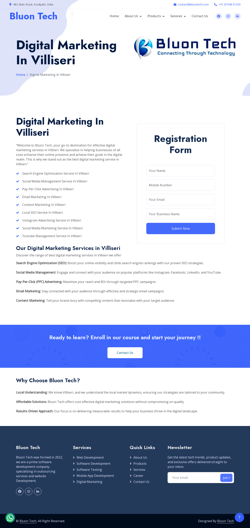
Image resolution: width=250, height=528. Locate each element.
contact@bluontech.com (193, 4)
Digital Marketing (89, 482)
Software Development (93, 463)
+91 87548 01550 (230, 4)
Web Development (90, 457)
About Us (131, 16)
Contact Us (200, 16)
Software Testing (89, 469)
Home (114, 16)
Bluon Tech (28, 521)
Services (176, 16)
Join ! (226, 478)
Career (138, 475)
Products (154, 16)
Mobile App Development (95, 475)
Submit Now (180, 336)
